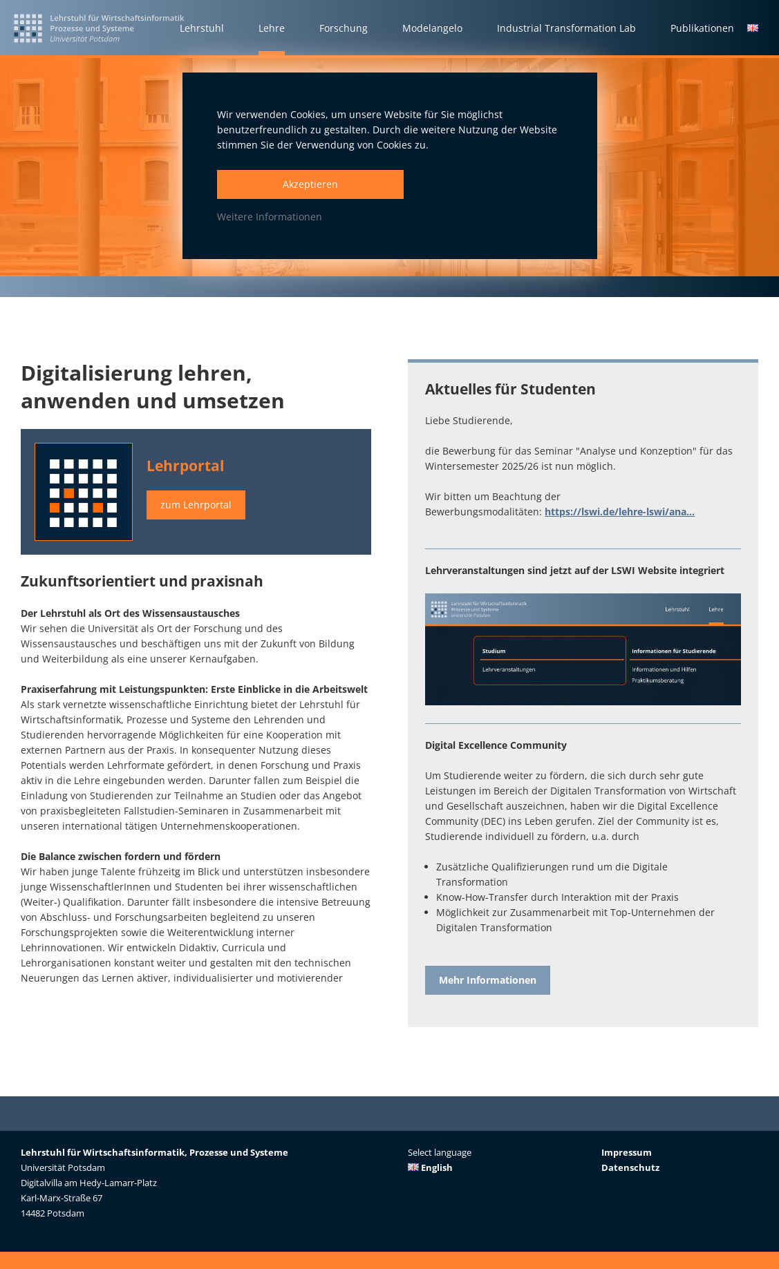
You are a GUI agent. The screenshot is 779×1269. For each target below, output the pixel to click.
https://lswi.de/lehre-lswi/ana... (620, 511)
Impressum (626, 1152)
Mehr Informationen (487, 979)
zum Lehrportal (196, 504)
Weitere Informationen (269, 216)
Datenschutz (630, 1167)
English (430, 1167)
